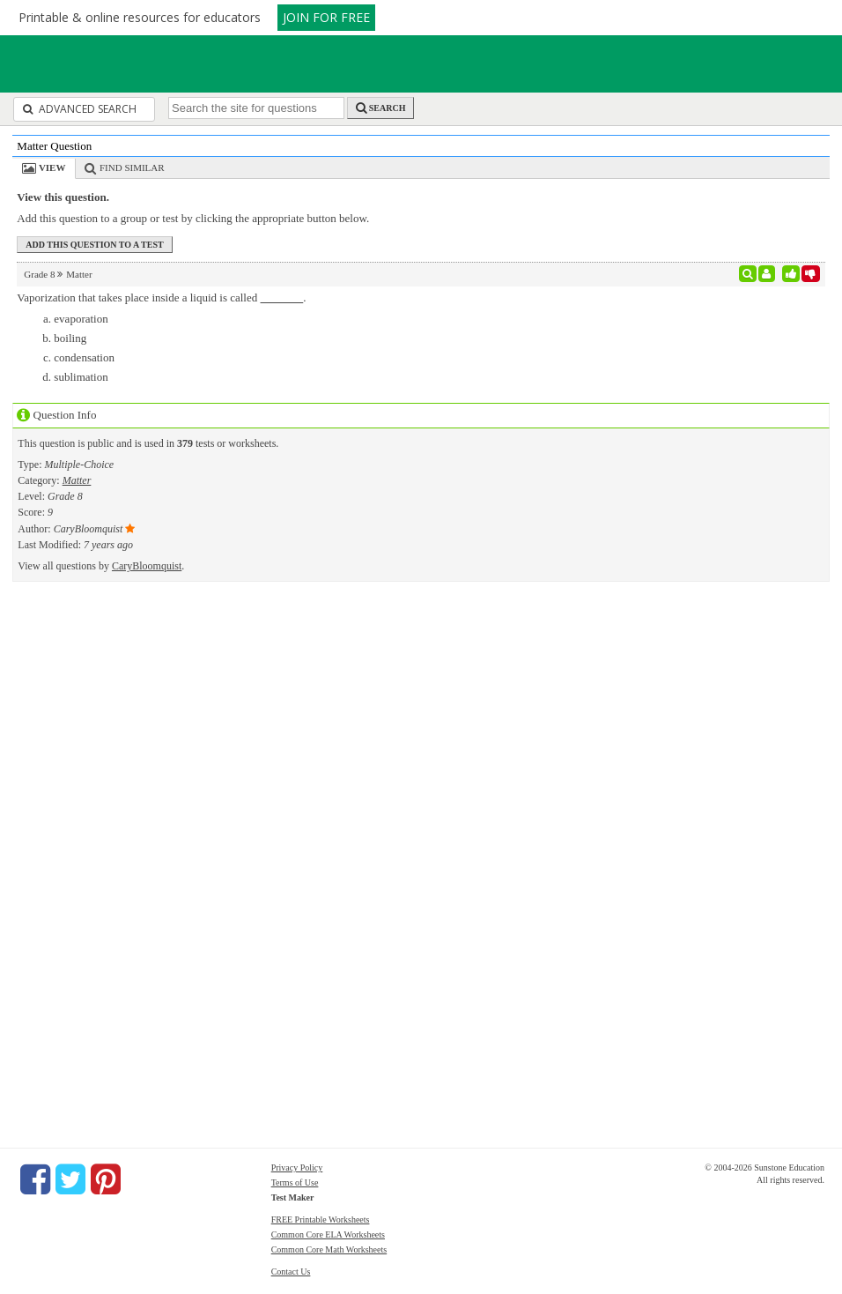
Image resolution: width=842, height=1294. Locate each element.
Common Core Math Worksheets (329, 1249)
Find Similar (132, 167)
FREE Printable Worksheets (320, 1219)
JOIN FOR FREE (326, 17)
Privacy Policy (297, 1167)
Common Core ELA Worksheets (328, 1234)
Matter (77, 480)
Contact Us (291, 1271)
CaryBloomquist (146, 566)
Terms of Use (295, 1182)
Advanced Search (80, 108)
